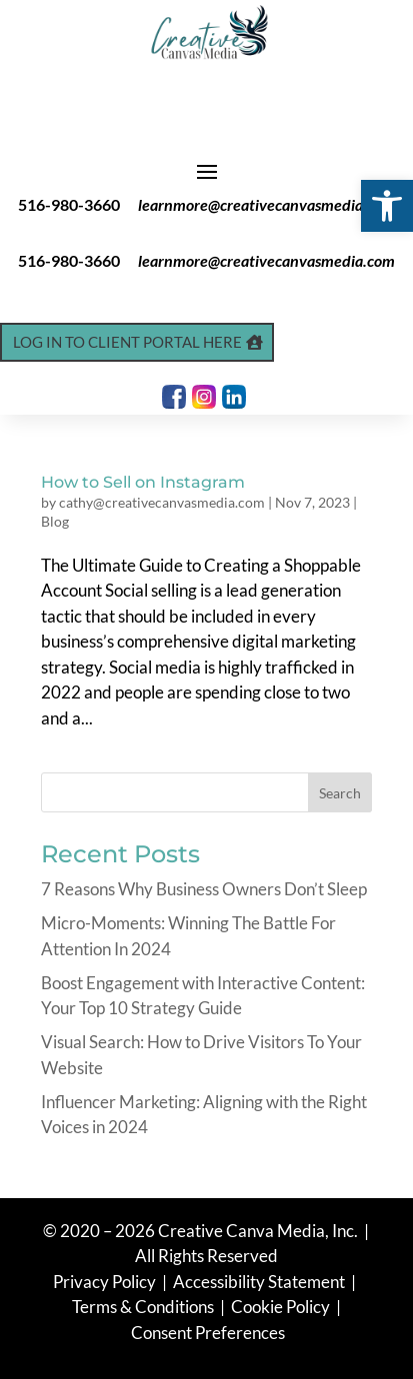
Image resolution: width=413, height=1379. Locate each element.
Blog (55, 521)
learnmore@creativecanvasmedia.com (266, 204)
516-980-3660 (69, 204)
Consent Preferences (208, 1332)
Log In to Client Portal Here (127, 342)
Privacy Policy (106, 1281)
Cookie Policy (282, 1306)
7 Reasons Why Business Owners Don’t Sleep (204, 888)
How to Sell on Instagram (143, 482)
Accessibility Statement (259, 1281)
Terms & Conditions (143, 1306)
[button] (387, 206)
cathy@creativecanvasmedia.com (162, 502)
